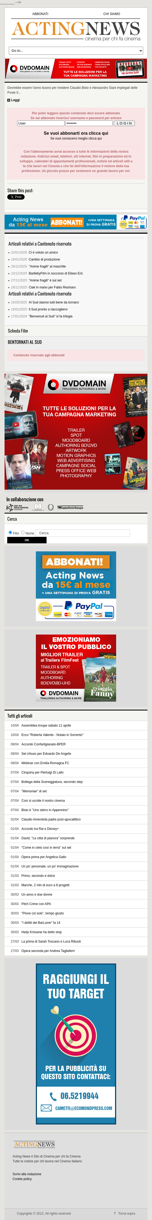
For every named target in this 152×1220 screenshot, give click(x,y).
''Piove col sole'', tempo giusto (42, 913)
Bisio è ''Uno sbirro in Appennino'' (45, 810)
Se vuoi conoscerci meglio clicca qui (76, 138)
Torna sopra (126, 1213)
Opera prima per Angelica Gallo (43, 857)
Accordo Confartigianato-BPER (43, 744)
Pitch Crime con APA (36, 904)
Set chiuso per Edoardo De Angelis (46, 754)
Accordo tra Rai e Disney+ (40, 829)
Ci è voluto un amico (43, 252)
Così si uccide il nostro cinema (43, 801)
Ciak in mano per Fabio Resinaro (52, 287)
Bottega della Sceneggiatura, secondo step (52, 782)
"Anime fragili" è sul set (45, 280)
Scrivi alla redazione (27, 1174)
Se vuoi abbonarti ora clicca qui (76, 133)
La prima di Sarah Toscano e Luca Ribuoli (51, 941)
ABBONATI (40, 14)
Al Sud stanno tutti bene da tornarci (54, 302)
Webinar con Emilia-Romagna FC (45, 763)
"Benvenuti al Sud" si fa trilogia (51, 316)
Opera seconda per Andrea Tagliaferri (48, 951)
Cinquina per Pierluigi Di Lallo (42, 772)
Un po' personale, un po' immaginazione (49, 866)
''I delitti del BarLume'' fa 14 (40, 923)
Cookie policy (22, 1179)
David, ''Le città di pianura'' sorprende (48, 838)
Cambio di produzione (44, 259)
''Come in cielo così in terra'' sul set (46, 847)
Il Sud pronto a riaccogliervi (48, 309)
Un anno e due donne (36, 894)
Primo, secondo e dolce (38, 876)
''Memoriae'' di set (34, 791)
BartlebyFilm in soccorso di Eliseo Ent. (56, 273)
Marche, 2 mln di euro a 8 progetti (45, 885)
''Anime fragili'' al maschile (47, 266)
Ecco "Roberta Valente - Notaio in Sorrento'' (52, 735)
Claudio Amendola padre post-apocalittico (51, 819)
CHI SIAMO (111, 14)
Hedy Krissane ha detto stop (41, 932)
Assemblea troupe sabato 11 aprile (46, 725)
